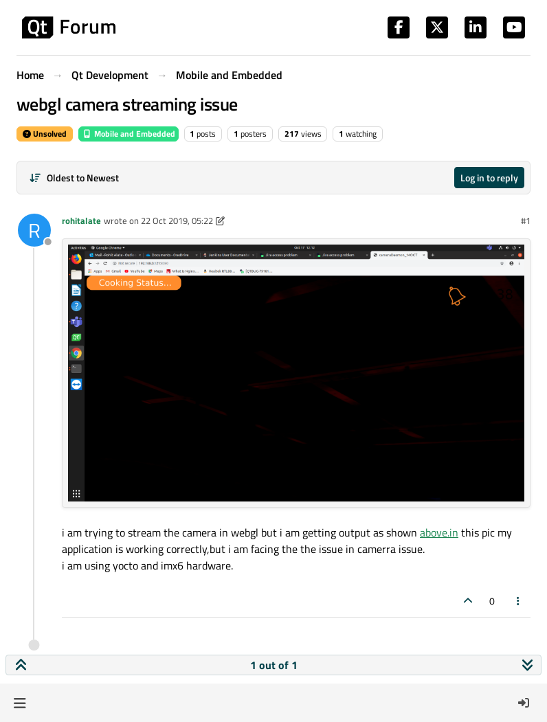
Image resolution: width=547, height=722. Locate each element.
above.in (439, 532)
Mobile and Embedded (128, 133)
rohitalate (81, 220)
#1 (526, 220)
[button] (19, 703)
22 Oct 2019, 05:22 (177, 220)
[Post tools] (518, 600)
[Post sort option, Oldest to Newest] (74, 177)
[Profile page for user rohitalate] (34, 230)
